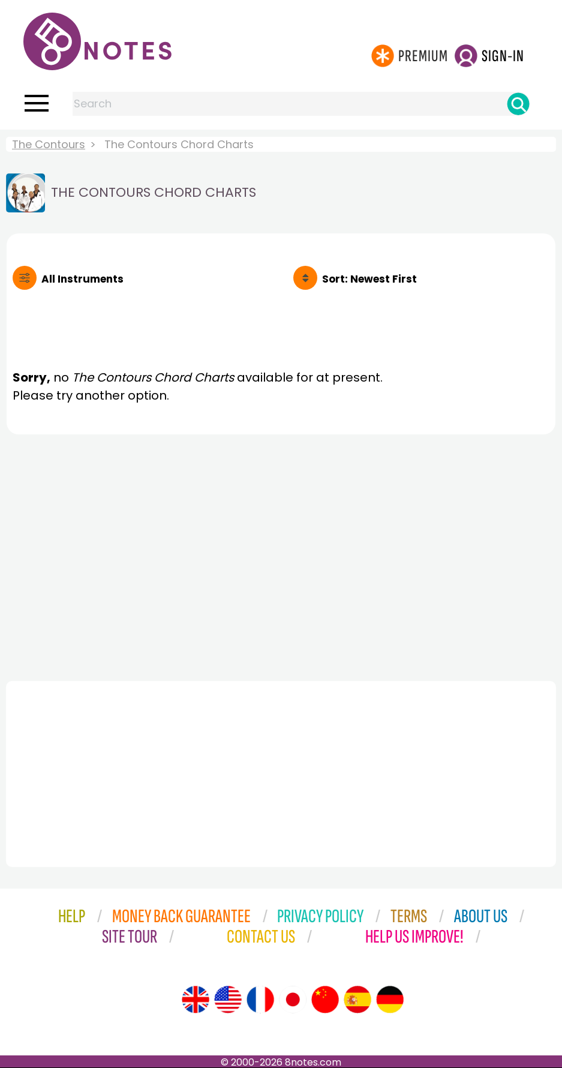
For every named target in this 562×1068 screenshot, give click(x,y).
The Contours (48, 144)
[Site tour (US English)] (228, 1000)
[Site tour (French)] (260, 1000)
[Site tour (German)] (390, 1000)
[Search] (518, 103)
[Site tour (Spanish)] (357, 1000)
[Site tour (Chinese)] (325, 1000)
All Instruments (82, 279)
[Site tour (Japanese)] (293, 1000)
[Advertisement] (281, 554)
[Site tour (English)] (196, 1000)
